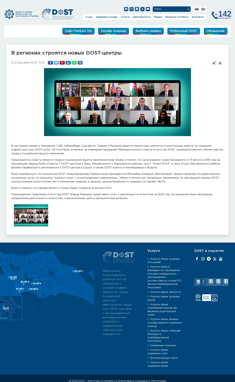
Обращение (215, 31)
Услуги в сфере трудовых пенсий (163, 298)
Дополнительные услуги (164, 358)
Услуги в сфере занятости (165, 292)
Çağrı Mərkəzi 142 (74, 31)
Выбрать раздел (146, 31)
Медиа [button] (158, 17)
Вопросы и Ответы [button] (177, 17)
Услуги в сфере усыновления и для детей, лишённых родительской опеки (162, 309)
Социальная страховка (163, 345)
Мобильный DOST (182, 31)
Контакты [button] (198, 17)
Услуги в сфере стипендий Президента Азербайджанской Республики (164, 336)
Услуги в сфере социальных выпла (157, 364)
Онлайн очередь (110, 31)
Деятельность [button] (141, 17)
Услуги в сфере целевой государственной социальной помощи (164, 322)
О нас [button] (88, 17)
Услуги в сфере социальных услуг (157, 351)
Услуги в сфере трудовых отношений (163, 260)
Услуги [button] (125, 17)
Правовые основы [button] (106, 17)
